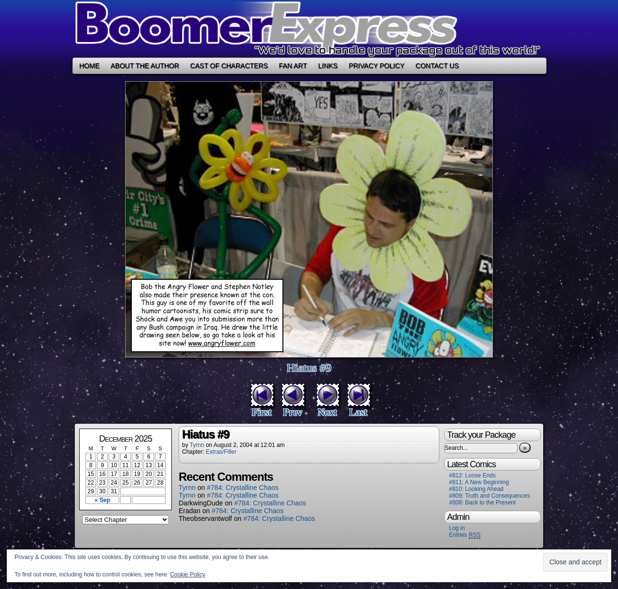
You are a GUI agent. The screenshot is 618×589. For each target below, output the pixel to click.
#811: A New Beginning (479, 482)
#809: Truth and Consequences (489, 495)
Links (327, 66)
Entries (464, 535)
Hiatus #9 (309, 367)
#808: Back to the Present (482, 502)
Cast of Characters (229, 66)
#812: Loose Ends (472, 475)
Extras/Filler (221, 451)
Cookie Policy (187, 574)
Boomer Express (309, 28)
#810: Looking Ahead (476, 489)
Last (358, 412)
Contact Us (437, 66)
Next (327, 412)
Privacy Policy (376, 66)
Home (89, 66)
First (261, 412)
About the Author (145, 66)
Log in (457, 528)
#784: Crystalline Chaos (243, 487)
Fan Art (293, 66)
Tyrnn (197, 445)
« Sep (102, 500)
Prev (292, 412)
